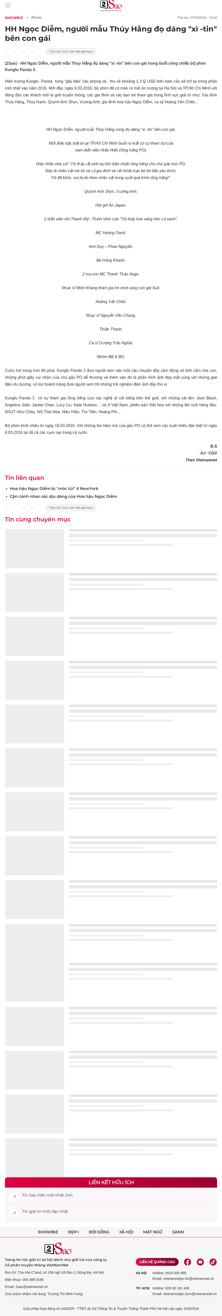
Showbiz (14, 17)
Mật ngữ (152, 1232)
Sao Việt (37, 1195)
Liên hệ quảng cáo (157, 1262)
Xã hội (126, 1232)
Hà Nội (141, 1273)
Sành (178, 1232)
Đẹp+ (73, 1232)
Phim (36, 17)
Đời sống (99, 1232)
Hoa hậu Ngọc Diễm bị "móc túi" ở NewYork (54, 488)
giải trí (35, 1211)
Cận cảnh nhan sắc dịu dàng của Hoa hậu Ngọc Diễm (63, 496)
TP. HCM (143, 1288)
